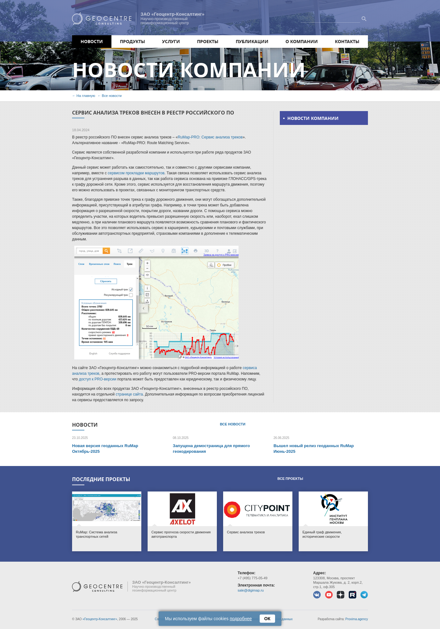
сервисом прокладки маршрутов (136, 173)
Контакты (347, 41)
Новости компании (313, 118)
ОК (267, 618)
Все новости (112, 96)
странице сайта (129, 394)
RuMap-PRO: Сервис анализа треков (210, 137)
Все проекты (290, 478)
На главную (85, 96)
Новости (92, 41)
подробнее (241, 618)
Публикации (252, 41)
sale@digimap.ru (251, 590)
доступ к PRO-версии (97, 379)
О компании (301, 41)
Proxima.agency (356, 619)
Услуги (171, 41)
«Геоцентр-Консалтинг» (99, 619)
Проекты (207, 41)
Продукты (132, 41)
